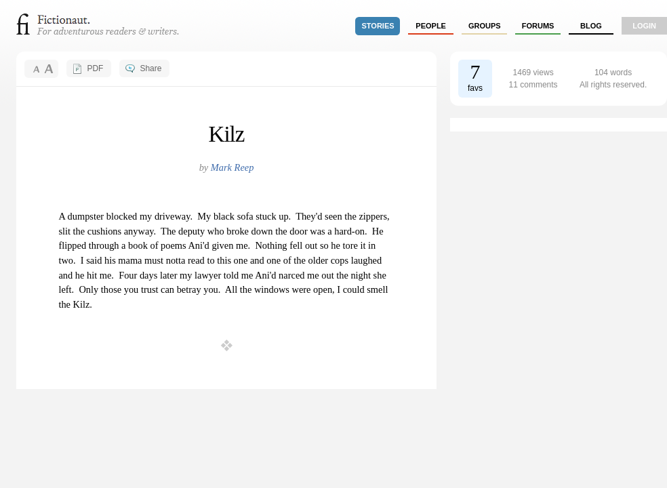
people (431, 26)
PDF (95, 68)
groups (484, 26)
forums (538, 26)
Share (150, 68)
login (644, 26)
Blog (591, 26)
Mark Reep (232, 167)
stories (378, 26)
